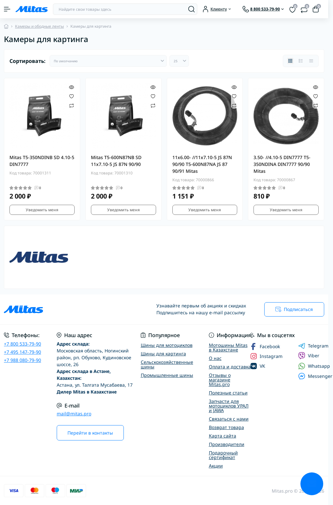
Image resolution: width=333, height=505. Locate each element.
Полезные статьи (228, 393)
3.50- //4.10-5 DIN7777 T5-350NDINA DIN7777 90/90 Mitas (282, 164)
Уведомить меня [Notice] (42, 210)
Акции (216, 466)
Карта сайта (222, 436)
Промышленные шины (167, 375)
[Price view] (311, 61)
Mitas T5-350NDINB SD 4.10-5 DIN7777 (41, 160)
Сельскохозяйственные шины (167, 364)
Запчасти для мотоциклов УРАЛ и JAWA (229, 405)
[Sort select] (108, 61)
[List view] (300, 61)
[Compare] (71, 105)
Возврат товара (226, 427)
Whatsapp (314, 366)
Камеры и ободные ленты (39, 26)
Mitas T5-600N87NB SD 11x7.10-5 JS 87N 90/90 (116, 160)
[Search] (191, 9)
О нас (215, 358)
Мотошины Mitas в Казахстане (228, 347)
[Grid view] (290, 61)
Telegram (313, 346)
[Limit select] (179, 61)
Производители (226, 444)
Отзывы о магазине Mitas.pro (220, 379)
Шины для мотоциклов (167, 345)
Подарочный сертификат (223, 455)
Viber (308, 355)
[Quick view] (71, 86)
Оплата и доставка (230, 367)
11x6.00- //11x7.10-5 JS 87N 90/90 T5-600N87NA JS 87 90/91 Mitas (202, 164)
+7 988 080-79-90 (22, 360)
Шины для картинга (163, 353)
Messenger (315, 376)
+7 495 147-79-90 (22, 352)
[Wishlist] (71, 95)
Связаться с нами (229, 419)
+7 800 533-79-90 (22, 344)
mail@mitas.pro (74, 413)
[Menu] (7, 9)
